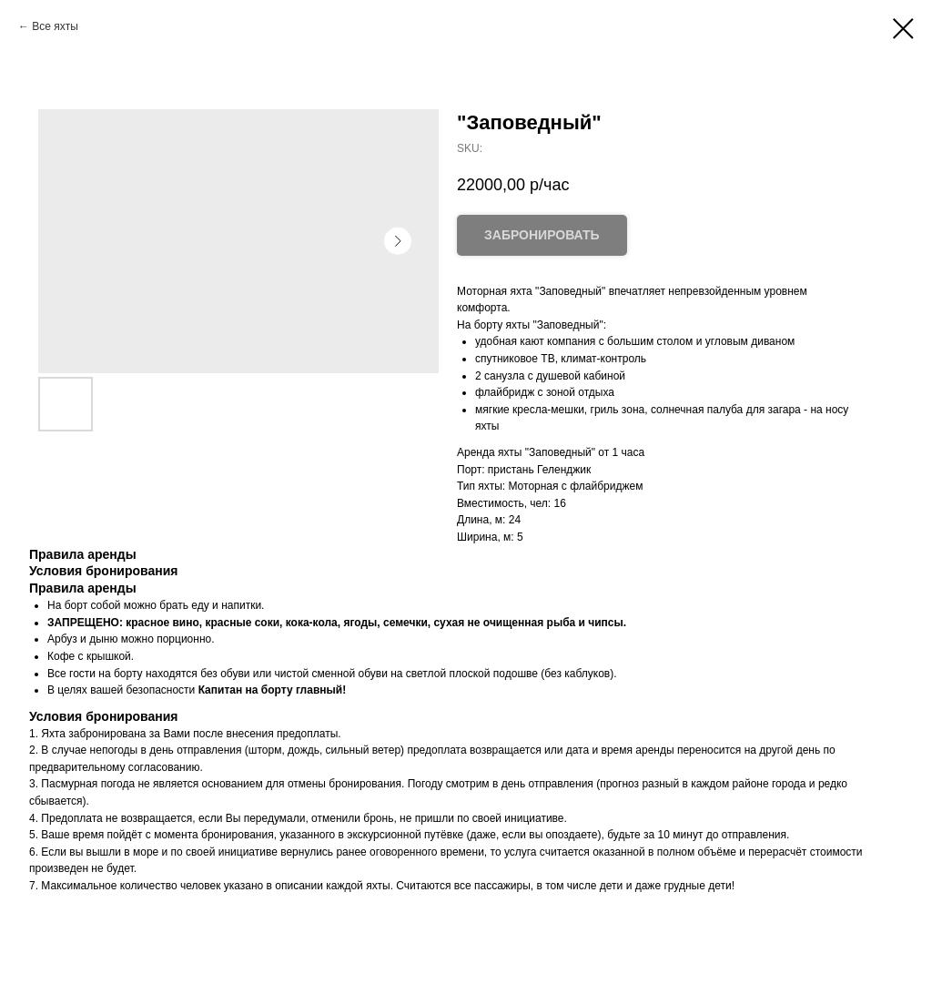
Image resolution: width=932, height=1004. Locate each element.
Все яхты (55, 26)
